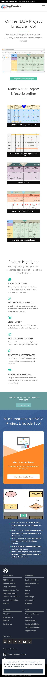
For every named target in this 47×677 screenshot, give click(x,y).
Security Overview (32, 627)
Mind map (38, 546)
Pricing (6, 603)
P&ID (36, 525)
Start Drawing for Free (23, 477)
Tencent (14, 544)
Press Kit (6, 621)
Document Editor (10, 593)
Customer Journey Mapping (21, 554)
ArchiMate (29, 530)
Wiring (27, 525)
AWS (33, 538)
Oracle (28, 541)
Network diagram (17, 525)
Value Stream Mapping (29, 533)
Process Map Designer (19, 552)
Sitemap (28, 603)
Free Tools (29, 600)
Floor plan (30, 546)
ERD (30, 522)
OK (23, 671)
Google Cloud (16, 541)
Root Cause (22, 557)
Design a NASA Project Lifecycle (23, 79)
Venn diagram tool (21, 549)
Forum (27, 587)
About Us (6, 614)
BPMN (35, 530)
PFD (32, 525)
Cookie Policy (20, 667)
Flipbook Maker (9, 583)
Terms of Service (32, 614)
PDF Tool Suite (9, 580)
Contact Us (7, 624)
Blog (27, 593)
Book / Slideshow (32, 580)
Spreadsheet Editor (11, 600)
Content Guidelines (32, 624)
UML (26, 522)
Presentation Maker (11, 597)
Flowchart (21, 546)
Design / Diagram (32, 583)
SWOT (40, 530)
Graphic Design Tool (11, 590)
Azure (38, 538)
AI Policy (28, 617)
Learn (27, 590)
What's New (8, 617)
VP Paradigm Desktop (27, 1)
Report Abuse (30, 631)
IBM (23, 541)
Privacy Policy (30, 621)
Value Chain (15, 533)
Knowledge (29, 597)
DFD (33, 522)
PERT (38, 522)
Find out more (23, 405)
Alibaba (34, 541)
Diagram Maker (9, 587)
